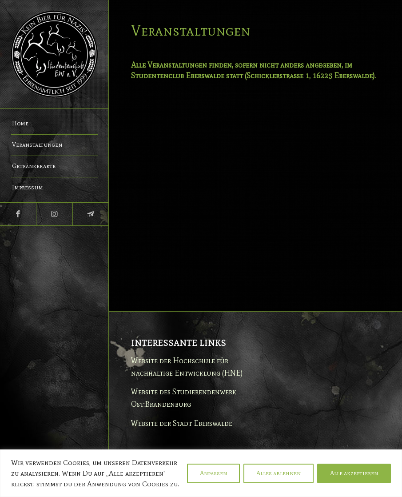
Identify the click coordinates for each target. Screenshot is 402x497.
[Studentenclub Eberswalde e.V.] (54, 54)
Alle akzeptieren (354, 473)
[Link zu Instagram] (54, 214)
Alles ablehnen (278, 473)
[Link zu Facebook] (18, 214)
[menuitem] (54, 124)
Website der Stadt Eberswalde (181, 423)
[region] (201, 473)
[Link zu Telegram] (90, 214)
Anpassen (213, 473)
